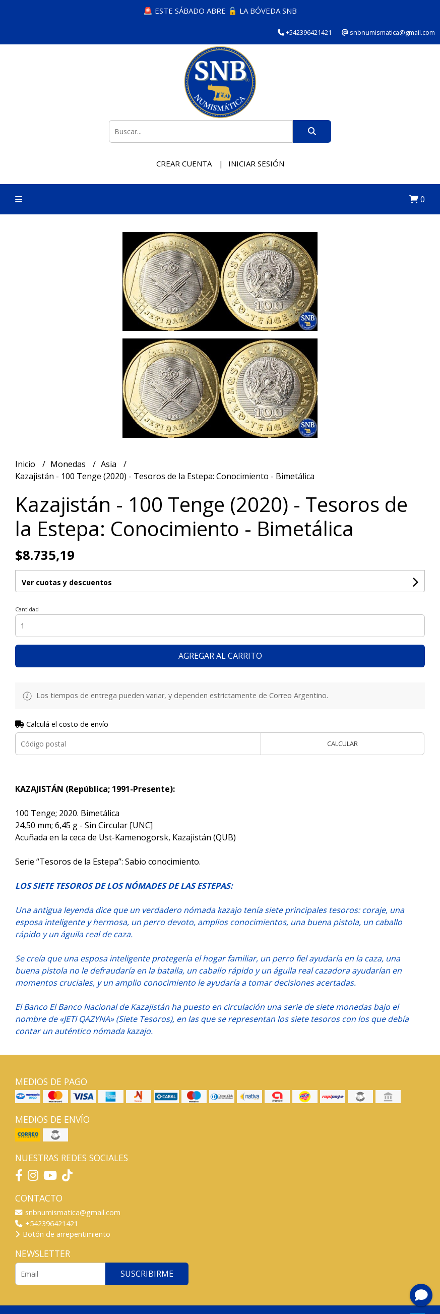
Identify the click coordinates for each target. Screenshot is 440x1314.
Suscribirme (146, 1273)
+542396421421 (46, 1223)
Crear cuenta (184, 163)
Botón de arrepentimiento (62, 1234)
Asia (109, 464)
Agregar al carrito (220, 655)
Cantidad (27, 609)
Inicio (26, 464)
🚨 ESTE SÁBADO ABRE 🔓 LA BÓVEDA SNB (220, 11)
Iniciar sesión (256, 163)
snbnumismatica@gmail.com (67, 1212)
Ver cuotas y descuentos (67, 582)
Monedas (69, 464)
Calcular (342, 743)
